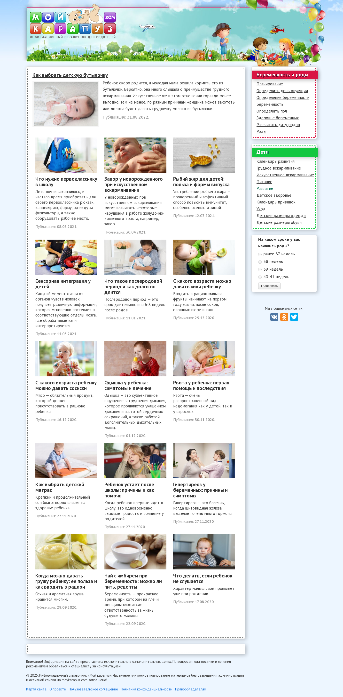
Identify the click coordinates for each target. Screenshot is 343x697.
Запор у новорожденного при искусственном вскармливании (133, 184)
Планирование (270, 84)
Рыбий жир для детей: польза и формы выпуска (201, 182)
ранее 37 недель (279, 254)
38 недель (273, 261)
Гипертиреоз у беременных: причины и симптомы (200, 490)
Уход (261, 208)
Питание (264, 181)
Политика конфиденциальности (146, 689)
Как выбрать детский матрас (59, 487)
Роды (261, 131)
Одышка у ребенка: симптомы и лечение (127, 385)
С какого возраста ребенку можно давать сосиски (66, 385)
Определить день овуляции (282, 90)
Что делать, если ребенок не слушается (202, 578)
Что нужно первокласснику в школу (66, 182)
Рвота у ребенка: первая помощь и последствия (201, 385)
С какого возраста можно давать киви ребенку (202, 284)
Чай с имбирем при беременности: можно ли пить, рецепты (133, 581)
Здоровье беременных (278, 118)
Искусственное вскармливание (285, 175)
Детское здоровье (274, 195)
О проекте (57, 689)
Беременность (270, 104)
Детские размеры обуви (279, 222)
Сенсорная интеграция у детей (63, 284)
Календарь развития (276, 161)
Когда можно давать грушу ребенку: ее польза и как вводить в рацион (66, 581)
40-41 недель (276, 276)
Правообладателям (190, 689)
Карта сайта (36, 689)
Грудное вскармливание (279, 168)
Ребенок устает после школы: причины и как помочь (129, 490)
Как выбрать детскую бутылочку (70, 75)
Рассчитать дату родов (278, 124)
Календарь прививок (276, 202)
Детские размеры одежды (281, 215)
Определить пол (272, 111)
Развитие (265, 188)
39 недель (273, 269)
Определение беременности (283, 97)
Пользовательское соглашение (93, 689)
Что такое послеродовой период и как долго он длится (133, 286)
